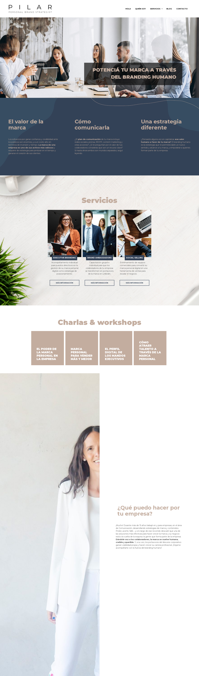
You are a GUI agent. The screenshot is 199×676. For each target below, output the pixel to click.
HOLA (128, 9)
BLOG (169, 9)
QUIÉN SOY (140, 9)
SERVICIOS (155, 9)
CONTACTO (182, 9)
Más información (64, 283)
